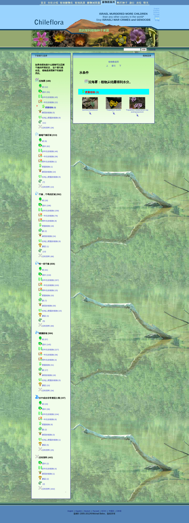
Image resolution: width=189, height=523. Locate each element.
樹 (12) (43, 87)
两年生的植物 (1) (47, 162)
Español (79, 511)
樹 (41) (43, 270)
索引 (114, 66)
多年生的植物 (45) (48, 97)
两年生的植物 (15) (48, 290)
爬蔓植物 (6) (45, 424)
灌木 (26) (44, 409)
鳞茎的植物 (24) (47, 236)
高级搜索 (152, 50)
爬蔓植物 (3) (48, 107)
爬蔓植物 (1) (45, 167)
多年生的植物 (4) (47, 469)
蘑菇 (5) (43, 445)
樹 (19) (43, 404)
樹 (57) (43, 339)
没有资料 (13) (46, 187)
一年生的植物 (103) (48, 285)
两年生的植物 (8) (47, 221)
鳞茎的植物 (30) (47, 306)
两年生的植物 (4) (47, 360)
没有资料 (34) (46, 391)
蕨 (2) (42, 231)
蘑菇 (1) (43, 246)
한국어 (103, 511)
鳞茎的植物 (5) (46, 113)
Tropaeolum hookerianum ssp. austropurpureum (137, 112)
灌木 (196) (44, 206)
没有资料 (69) (46, 326)
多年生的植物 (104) (48, 414)
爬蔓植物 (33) (46, 295)
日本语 (118, 511)
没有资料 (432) (46, 489)
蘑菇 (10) (44, 385)
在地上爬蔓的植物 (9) (49, 118)
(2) (41, 484)
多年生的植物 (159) (48, 211)
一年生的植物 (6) (47, 419)
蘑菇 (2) (43, 479)
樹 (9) (42, 141)
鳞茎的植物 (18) (47, 375)
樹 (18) (43, 200)
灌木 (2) (43, 464)
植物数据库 (113, 62)
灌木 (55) (44, 92)
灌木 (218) (44, 275)
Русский (96, 511)
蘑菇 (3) (43, 316)
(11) (42, 123)
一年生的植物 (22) (48, 102)
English (70, 511)
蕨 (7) (42, 301)
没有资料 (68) (46, 256)
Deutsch (87, 511)
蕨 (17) (43, 370)
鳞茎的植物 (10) (47, 172)
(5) (41, 321)
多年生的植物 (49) (48, 151)
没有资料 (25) (46, 450)
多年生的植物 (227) (48, 350)
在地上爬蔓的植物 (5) (49, 177)
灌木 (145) (44, 345)
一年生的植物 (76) (48, 216)
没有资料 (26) (46, 128)
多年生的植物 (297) (48, 280)
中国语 (111, 511)
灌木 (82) (44, 146)
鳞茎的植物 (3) (46, 435)
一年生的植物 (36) (48, 156)
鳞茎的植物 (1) (46, 474)
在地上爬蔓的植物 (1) (49, 440)
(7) (41, 182)
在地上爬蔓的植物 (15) (50, 311)
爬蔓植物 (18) (46, 226)
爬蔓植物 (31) (46, 365)
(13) (42, 252)
